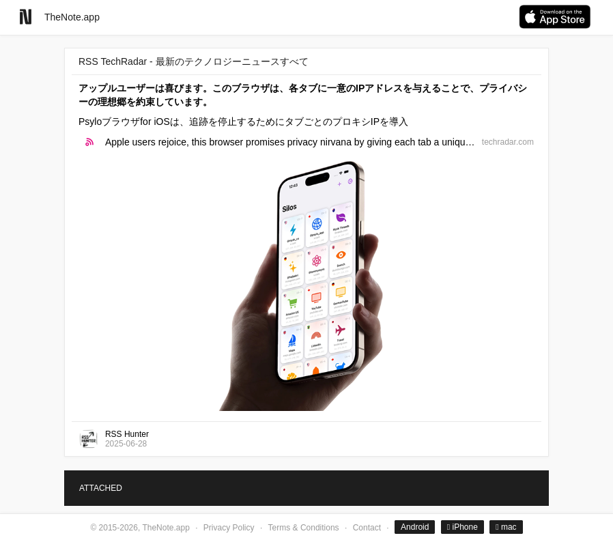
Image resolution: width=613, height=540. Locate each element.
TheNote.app (72, 17)
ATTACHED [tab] (100, 488)
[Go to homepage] (26, 17)
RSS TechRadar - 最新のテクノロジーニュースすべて (194, 61)
